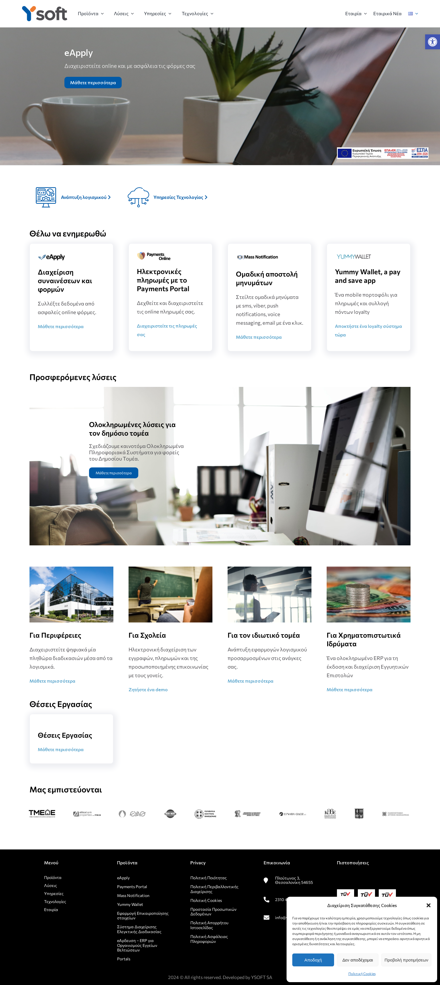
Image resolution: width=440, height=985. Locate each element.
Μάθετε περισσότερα (93, 82)
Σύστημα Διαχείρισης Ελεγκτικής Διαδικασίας (139, 929)
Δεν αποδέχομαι (357, 959)
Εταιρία (51, 909)
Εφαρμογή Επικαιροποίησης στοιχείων (143, 916)
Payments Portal (132, 886)
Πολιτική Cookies (362, 974)
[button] (432, 41)
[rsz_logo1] (44, 8)
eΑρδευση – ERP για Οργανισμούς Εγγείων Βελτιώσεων (137, 945)
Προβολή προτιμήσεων (406, 959)
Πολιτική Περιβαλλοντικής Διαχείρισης (214, 889)
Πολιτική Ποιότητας (208, 877)
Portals (123, 958)
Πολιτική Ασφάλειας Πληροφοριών (209, 939)
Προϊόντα (53, 877)
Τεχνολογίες (55, 901)
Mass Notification (133, 895)
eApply (123, 877)
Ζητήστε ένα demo (148, 689)
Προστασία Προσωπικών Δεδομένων (213, 912)
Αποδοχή (313, 959)
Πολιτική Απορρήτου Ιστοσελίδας (209, 925)
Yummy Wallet (130, 904)
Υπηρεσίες (54, 893)
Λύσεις (50, 885)
